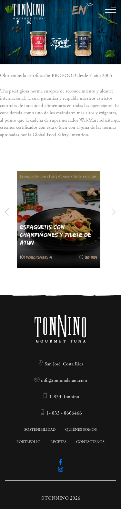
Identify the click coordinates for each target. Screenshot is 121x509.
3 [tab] (62, 43)
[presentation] (10, 212)
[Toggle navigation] (110, 12)
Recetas (58, 442)
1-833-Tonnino (60, 397)
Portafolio (28, 442)
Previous (50, 34)
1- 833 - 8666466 (60, 413)
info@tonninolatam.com (60, 380)
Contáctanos (90, 442)
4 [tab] (65, 43)
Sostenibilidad (39, 430)
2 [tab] (59, 43)
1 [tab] (56, 43)
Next (76, 40)
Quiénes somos (81, 430)
